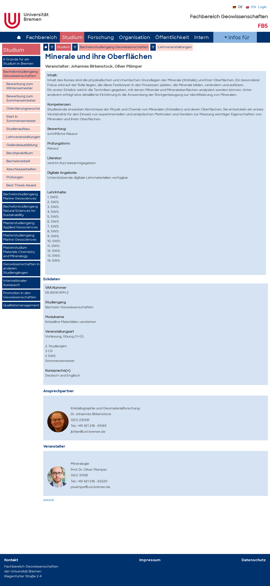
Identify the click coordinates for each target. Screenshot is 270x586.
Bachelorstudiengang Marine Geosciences (20, 196)
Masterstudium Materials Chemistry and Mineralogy (19, 252)
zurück (48, 500)
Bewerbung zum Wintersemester (19, 86)
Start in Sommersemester (21, 119)
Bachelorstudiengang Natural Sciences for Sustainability (20, 211)
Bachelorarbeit (18, 161)
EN (253, 7)
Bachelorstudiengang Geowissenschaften (20, 74)
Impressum (150, 560)
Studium (72, 37)
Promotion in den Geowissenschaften (19, 295)
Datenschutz (254, 560)
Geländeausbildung (21, 145)
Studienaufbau (18, 129)
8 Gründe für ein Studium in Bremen (18, 62)
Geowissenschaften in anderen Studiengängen (21, 269)
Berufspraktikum (19, 153)
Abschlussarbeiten (21, 169)
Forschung (101, 37)
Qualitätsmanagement (21, 305)
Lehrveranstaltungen (23, 137)
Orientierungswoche (23, 108)
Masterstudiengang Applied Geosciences (20, 225)
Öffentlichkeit (172, 37)
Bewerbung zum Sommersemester (21, 98)
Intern (201, 37)
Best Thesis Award (21, 185)
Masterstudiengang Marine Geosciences (20, 237)
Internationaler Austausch (15, 283)
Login (262, 7)
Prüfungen (14, 177)
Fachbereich (41, 37)
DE (240, 7)
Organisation (134, 37)
